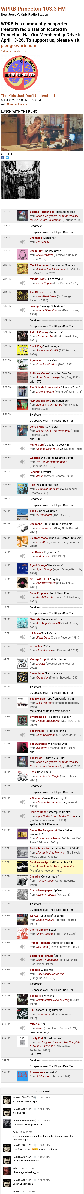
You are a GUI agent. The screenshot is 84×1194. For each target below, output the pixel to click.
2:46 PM (6, 1009)
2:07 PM (6, 830)
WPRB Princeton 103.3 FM (33, 8)
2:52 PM (6, 1037)
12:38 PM (6, 400)
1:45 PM (6, 716)
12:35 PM (6, 387)
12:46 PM (6, 444)
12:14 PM (6, 278)
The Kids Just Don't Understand (28, 95)
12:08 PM (6, 237)
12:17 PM (6, 306)
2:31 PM (6, 942)
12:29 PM (6, 346)
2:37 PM (6, 969)
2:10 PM (6, 848)
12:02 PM (6, 211)
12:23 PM (6, 332)
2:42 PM (6, 995)
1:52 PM (6, 757)
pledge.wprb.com (18, 45)
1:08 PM (6, 537)
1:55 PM (6, 771)
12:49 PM (6, 457)
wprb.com (20, 51)
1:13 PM (6, 564)
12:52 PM (6, 471)
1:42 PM (6, 698)
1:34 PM (6, 659)
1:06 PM (6, 523)
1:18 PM (6, 593)
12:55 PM (6, 484)
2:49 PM (6, 1023)
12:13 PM (6, 264)
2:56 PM (6, 1072)
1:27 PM (6, 633)
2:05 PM (6, 811)
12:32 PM (6, 373)
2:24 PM (6, 915)
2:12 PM (6, 862)
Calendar (6, 51)
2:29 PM (6, 929)
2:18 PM (6, 890)
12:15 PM (6, 291)
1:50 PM (6, 743)
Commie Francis (17, 104)
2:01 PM (6, 797)
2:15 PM (6, 876)
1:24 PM (6, 619)
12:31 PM (6, 360)
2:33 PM (6, 955)
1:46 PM (6, 730)
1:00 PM (6, 510)
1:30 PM (6, 646)
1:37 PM (6, 673)
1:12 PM (6, 551)
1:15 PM (6, 579)
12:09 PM (6, 250)
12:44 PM (6, 426)
